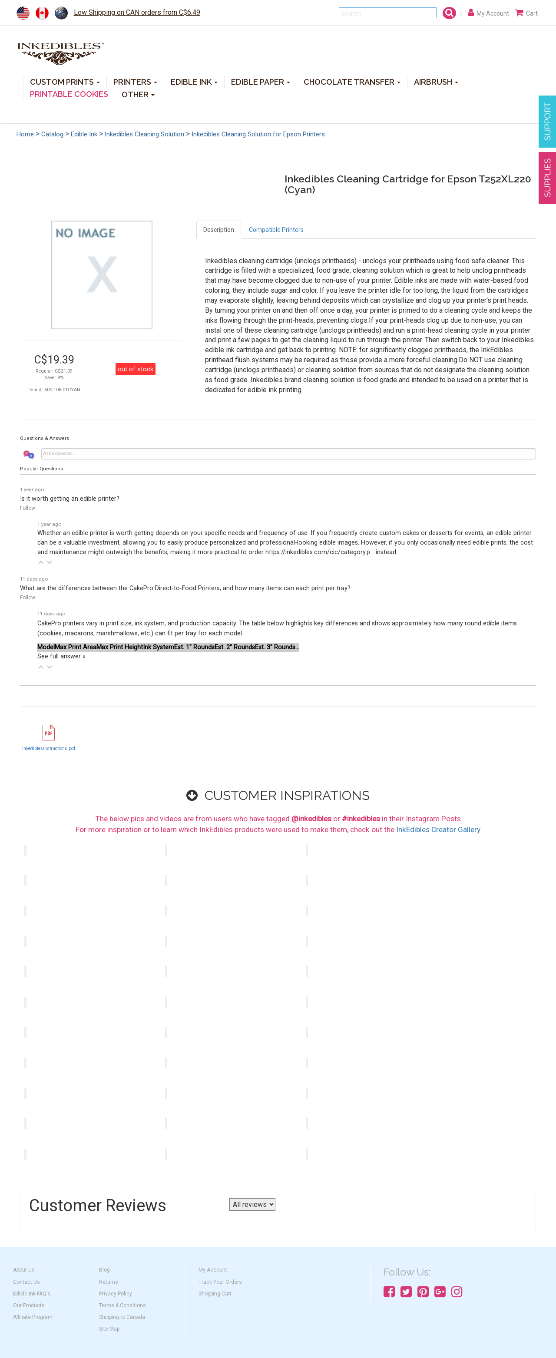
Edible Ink (84, 134)
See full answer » (61, 656)
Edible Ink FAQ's (32, 1294)
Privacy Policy (115, 1294)
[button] (40, 562)
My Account (213, 1270)
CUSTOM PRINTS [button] (65, 81)
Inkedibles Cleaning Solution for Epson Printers (258, 134)
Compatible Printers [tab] (276, 229)
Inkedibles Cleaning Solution (144, 134)
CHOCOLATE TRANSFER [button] (352, 81)
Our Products (29, 1305)
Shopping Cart (215, 1294)
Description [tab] (218, 229)
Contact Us (26, 1282)
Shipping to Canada (122, 1317)
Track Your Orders (220, 1282)
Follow (27, 508)
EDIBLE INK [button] (194, 81)
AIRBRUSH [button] (436, 81)
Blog (104, 1270)
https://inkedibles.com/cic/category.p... (319, 552)
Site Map (109, 1329)
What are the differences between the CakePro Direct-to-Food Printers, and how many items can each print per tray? (185, 588)
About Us (24, 1270)
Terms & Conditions (122, 1305)
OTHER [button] (138, 94)
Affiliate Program (33, 1317)
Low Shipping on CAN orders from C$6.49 (137, 12)
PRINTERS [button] (135, 81)
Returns (108, 1282)
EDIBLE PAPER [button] (260, 81)
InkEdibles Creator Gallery (438, 829)
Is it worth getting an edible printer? (69, 498)
